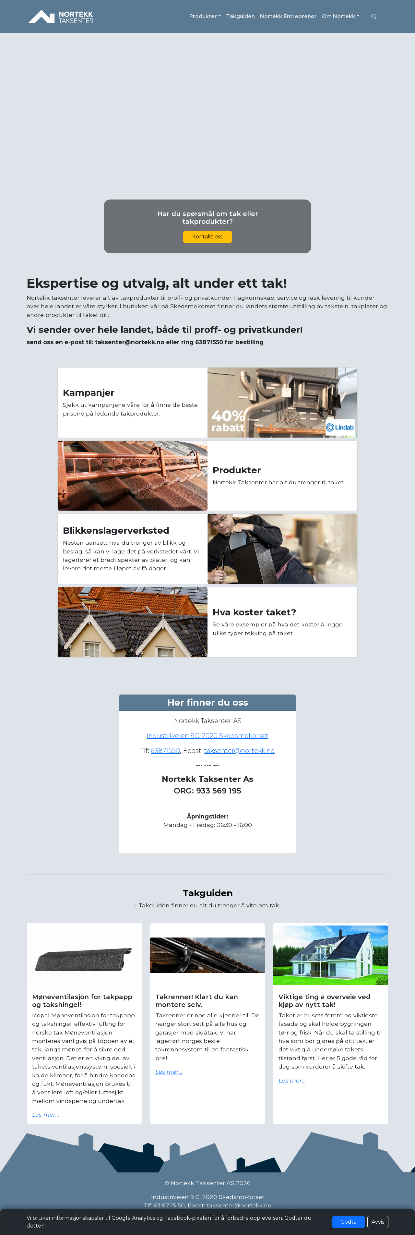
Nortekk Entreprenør (288, 16)
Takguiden (240, 16)
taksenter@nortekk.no (239, 751)
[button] (374, 16)
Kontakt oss (207, 237)
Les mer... (45, 1114)
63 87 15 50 (169, 1205)
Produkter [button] (203, 16)
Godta (348, 1222)
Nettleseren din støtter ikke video (207, 136)
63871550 (165, 751)
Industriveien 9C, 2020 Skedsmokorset (207, 736)
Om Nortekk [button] (338, 16)
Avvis (378, 1222)
